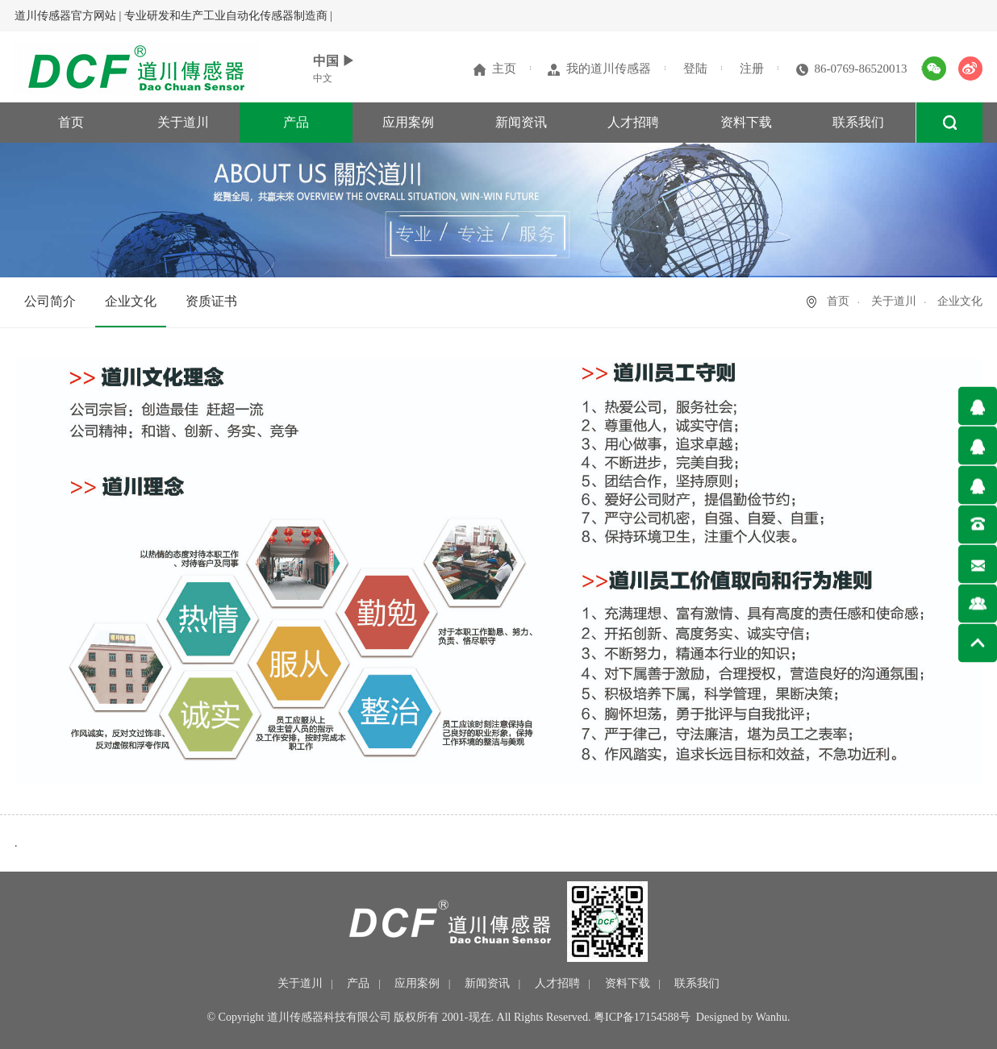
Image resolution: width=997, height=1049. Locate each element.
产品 (296, 122)
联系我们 (858, 122)
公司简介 (50, 301)
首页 (71, 122)
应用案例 (408, 122)
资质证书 (211, 301)
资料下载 (746, 122)
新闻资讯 (521, 122)
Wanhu (771, 1017)
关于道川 (183, 122)
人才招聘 (633, 122)
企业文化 (130, 301)
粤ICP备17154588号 (642, 1017)
